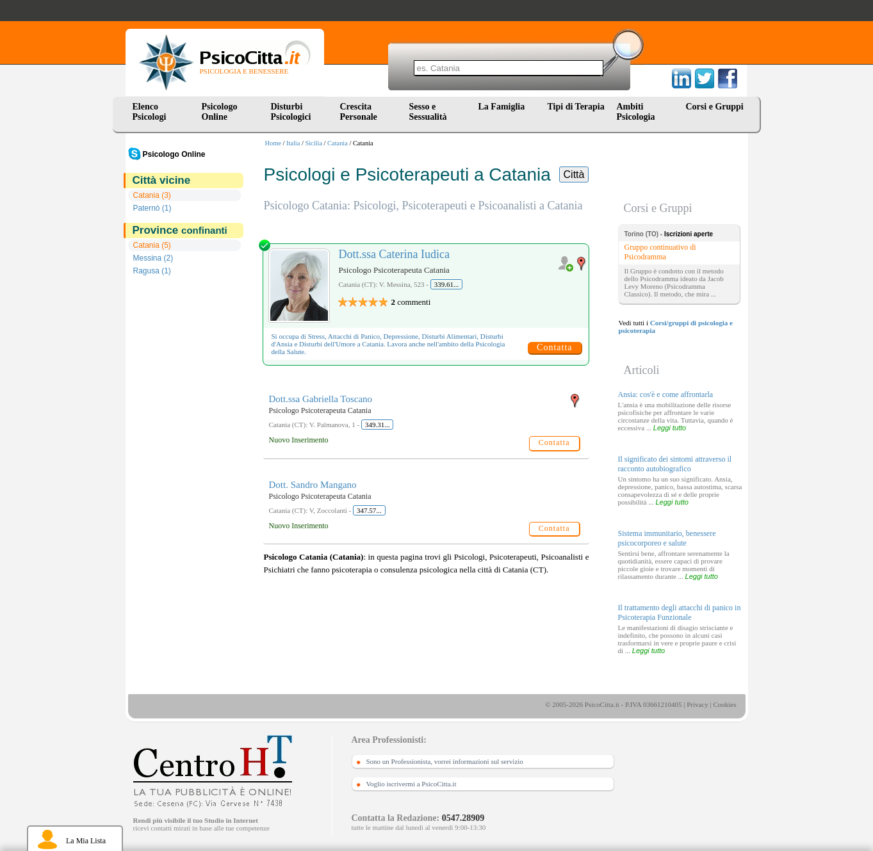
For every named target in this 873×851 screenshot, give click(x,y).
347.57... (369, 510)
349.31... (377, 424)
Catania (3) (152, 195)
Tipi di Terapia (576, 106)
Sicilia (313, 143)
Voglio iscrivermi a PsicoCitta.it (411, 784)
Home (273, 143)
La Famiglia (504, 106)
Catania (337, 143)
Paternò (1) (152, 208)
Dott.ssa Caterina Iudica (394, 254)
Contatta (554, 347)
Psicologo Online (220, 112)
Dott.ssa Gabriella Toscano (321, 399)
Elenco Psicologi (150, 112)
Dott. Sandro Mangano (313, 485)
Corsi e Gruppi (715, 106)
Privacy (697, 704)
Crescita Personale (358, 112)
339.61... (446, 284)
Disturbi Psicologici (291, 112)
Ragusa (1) (152, 270)
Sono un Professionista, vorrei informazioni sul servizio (444, 761)
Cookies (724, 704)
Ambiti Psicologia (636, 112)
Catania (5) (152, 245)
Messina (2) (153, 258)
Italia (293, 143)
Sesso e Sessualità (428, 112)
